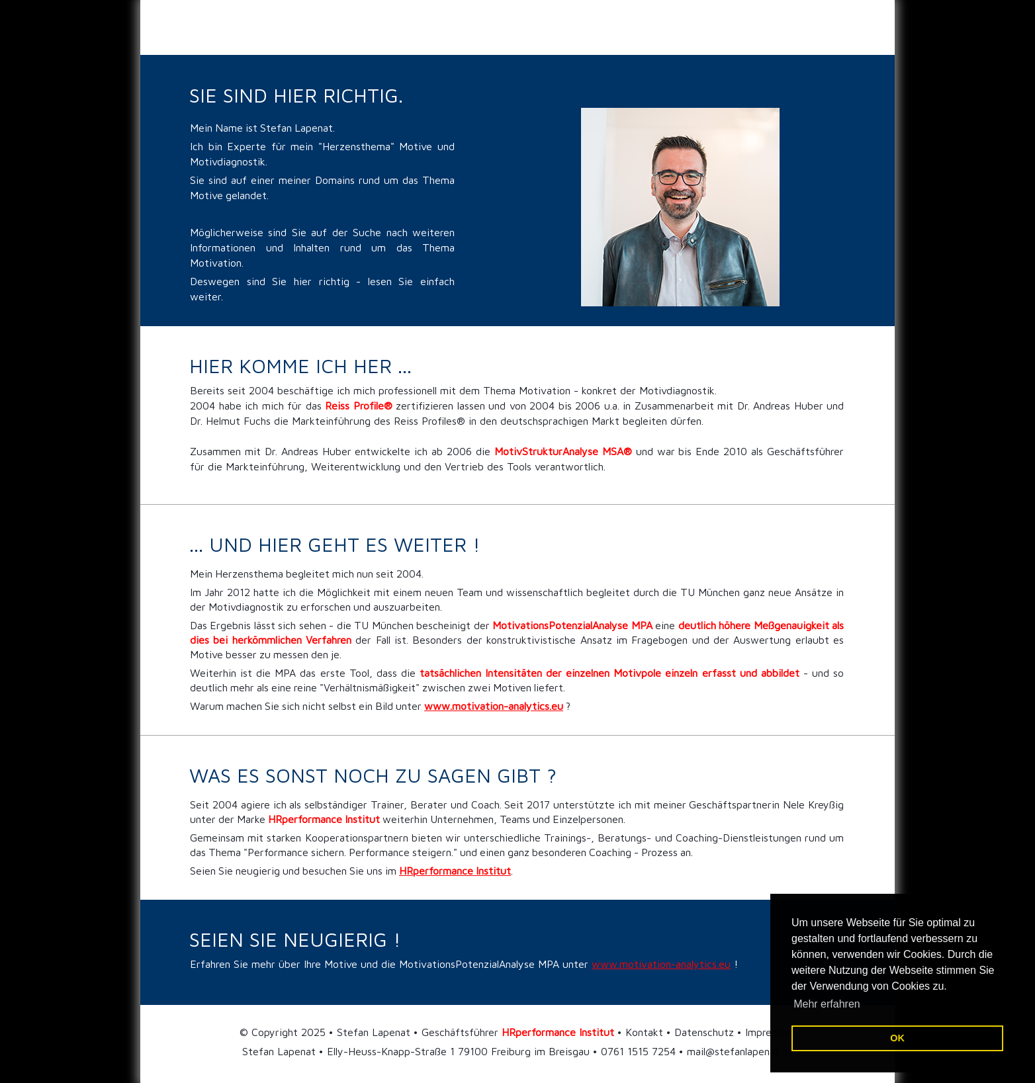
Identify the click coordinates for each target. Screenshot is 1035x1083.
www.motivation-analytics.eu (661, 964)
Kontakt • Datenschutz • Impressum (710, 1032)
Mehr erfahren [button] (826, 1004)
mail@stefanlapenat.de (740, 1051)
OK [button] (897, 1038)
